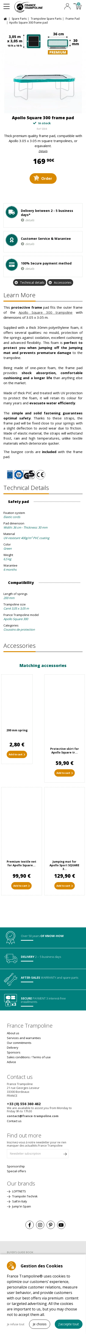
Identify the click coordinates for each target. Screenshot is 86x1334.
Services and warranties (24, 1038)
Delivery (12, 1047)
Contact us (14, 1121)
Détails (43, 151)
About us (13, 1033)
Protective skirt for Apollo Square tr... (64, 750)
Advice (11, 1062)
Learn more (19, 295)
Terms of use (41, 1057)
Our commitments (19, 1043)
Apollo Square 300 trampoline (45, 312)
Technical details (32, 282)
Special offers (16, 1171)
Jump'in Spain (21, 1206)
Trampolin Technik (24, 1196)
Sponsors (13, 1052)
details (29, 220)
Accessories (63, 282)
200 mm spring (17, 730)
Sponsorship (16, 1166)
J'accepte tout (68, 1324)
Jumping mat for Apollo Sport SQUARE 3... (64, 865)
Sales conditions (18, 1057)
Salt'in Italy (19, 1201)
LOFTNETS (18, 1191)
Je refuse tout (15, 1324)
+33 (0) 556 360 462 (24, 1103)
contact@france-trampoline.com (32, 1116)
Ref (39, 128)
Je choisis (40, 1324)
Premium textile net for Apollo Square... (21, 863)
